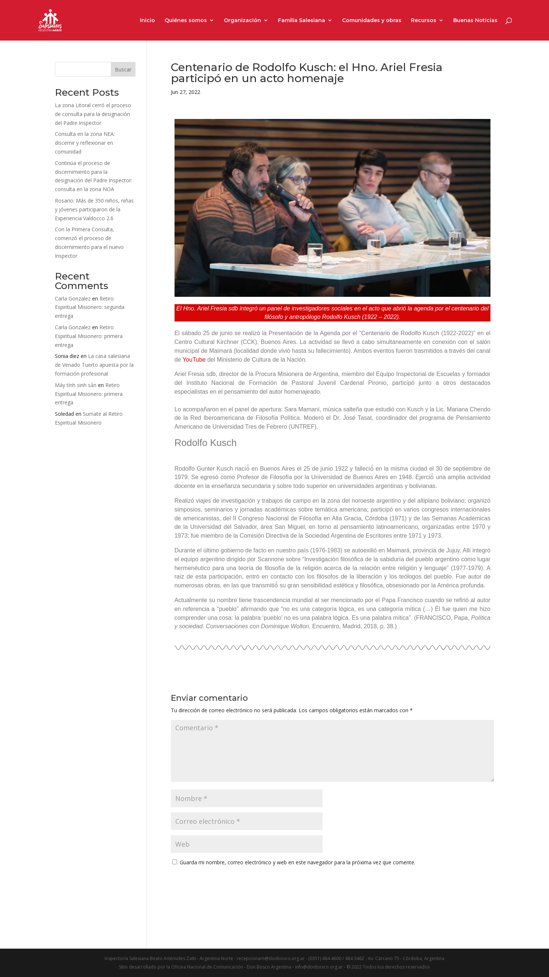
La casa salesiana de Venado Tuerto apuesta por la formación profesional (94, 364)
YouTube (194, 359)
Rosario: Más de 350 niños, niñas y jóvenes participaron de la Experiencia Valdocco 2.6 (94, 209)
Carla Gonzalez (73, 298)
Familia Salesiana (301, 21)
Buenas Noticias (475, 21)
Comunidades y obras (371, 21)
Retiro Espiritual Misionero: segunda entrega (89, 307)
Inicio (147, 21)
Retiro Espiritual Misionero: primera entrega (89, 336)
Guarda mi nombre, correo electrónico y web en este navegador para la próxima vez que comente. (297, 862)
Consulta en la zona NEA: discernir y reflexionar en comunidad (85, 142)
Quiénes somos (186, 21)
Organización (242, 21)
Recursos (423, 21)
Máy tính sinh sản (75, 385)
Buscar (123, 69)
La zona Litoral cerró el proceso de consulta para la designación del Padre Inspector (93, 114)
